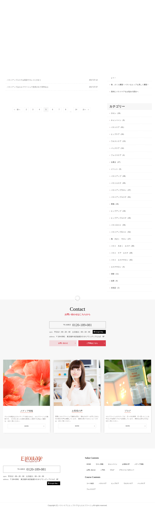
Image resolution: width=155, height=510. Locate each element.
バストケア (102, 483)
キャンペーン (112, 464)
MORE (26, 426)
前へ (18, 109)
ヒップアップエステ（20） (121, 218)
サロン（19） (116, 113)
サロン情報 (99, 464)
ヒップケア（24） (118, 134)
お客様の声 (126, 464)
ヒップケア (115, 483)
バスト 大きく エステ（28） (123, 246)
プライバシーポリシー (126, 470)
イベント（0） (116, 169)
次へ (84, 109)
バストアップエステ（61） (121, 197)
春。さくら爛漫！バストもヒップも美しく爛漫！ (130, 85)
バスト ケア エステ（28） (122, 253)
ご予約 (102, 470)
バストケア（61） (118, 127)
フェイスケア (91, 489)
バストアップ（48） (119, 176)
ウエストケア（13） (119, 141)
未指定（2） (116, 288)
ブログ (112, 470)
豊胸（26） (115, 204)
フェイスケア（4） (118, 155)
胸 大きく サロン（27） (121, 239)
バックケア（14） (118, 148)
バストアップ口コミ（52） (121, 232)
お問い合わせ (63, 343)
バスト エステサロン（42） (122, 260)
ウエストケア (128, 483)
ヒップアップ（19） (119, 211)
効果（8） (115, 281)
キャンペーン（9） (118, 120)
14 (76, 109)
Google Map (99, 332)
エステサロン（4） (118, 267)
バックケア (141, 483)
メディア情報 (138, 464)
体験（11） (115, 274)
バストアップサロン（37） (121, 190)
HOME (89, 464)
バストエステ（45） (119, 183)
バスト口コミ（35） (119, 225)
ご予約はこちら (92, 343)
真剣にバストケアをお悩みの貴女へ (125, 91)
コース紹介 (90, 483)
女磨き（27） (116, 162)
